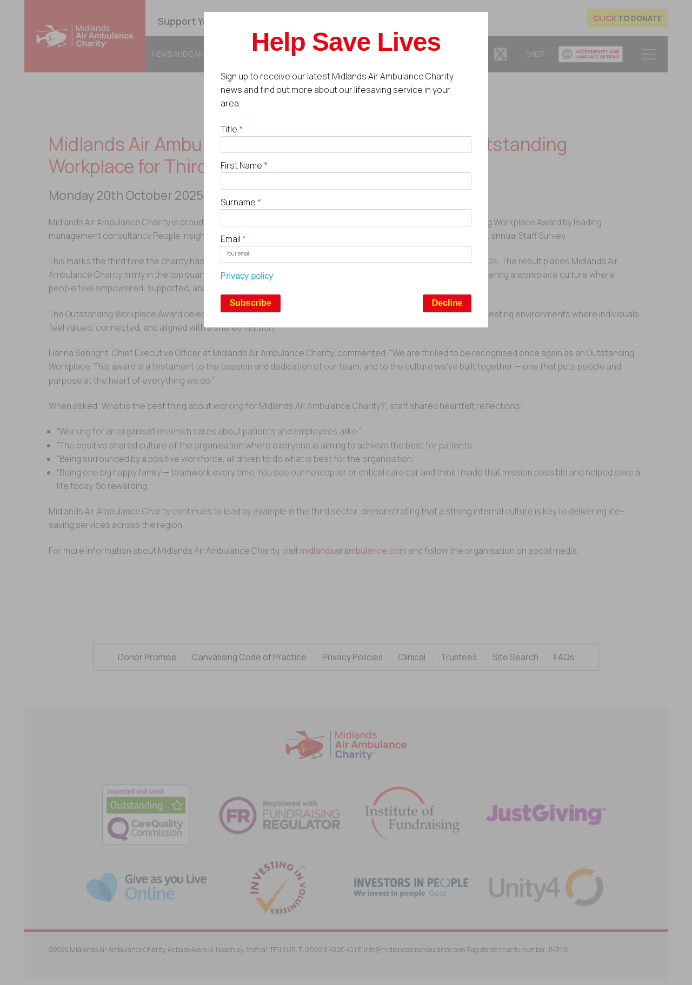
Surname (241, 202)
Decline (447, 302)
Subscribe (250, 302)
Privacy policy (247, 275)
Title (232, 129)
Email (233, 239)
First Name (244, 165)
